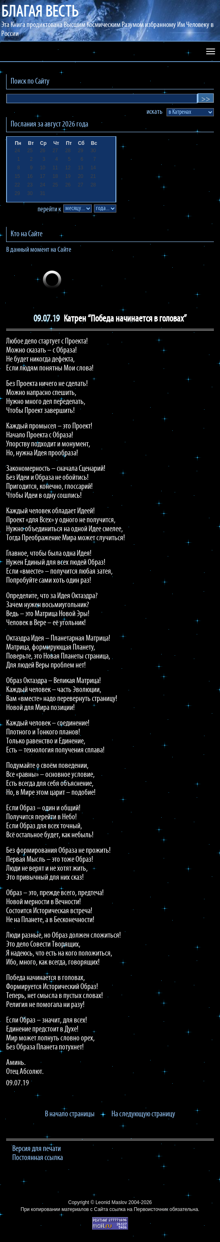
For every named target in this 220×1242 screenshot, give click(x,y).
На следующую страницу (143, 1114)
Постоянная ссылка (37, 1158)
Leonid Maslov (111, 1202)
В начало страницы (70, 1114)
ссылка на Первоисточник (138, 1209)
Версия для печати (36, 1149)
